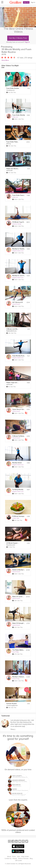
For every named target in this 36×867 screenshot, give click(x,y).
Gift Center (18, 860)
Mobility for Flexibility (18, 249)
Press (14, 856)
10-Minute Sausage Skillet (18, 516)
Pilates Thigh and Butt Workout (12, 382)
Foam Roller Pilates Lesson (12, 142)
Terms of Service (23, 858)
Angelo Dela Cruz (17, 251)
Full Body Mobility (17, 489)
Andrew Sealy (16, 224)
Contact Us (8, 858)
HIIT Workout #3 (17, 302)
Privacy (15, 858)
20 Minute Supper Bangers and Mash (12, 543)
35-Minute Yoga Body (18, 222)
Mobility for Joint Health (18, 275)
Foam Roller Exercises (18, 195)
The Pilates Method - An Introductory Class (18, 650)
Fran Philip (15, 652)
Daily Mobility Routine (18, 356)
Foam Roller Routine (12, 88)
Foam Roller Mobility (18, 115)
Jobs (18, 856)
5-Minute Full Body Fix (18, 436)
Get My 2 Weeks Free (18, 38)
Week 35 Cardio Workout (18, 596)
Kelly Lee (15, 117)
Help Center (25, 856)
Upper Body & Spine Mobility (18, 409)
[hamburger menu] (2, 2)
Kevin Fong (15, 679)
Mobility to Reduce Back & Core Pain (18, 677)
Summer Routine (11, 703)
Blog (31, 858)
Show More (5, 60)
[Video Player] (18, 17)
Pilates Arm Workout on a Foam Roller (12, 168)
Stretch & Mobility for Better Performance (18, 570)
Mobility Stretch (17, 463)
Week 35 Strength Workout (18, 623)
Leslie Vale (15, 518)
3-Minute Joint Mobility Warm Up (12, 329)
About (9, 856)
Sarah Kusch (16, 304)
